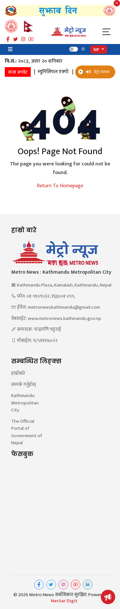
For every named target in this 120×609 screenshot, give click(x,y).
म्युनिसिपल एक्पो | (61, 72)
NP (96, 50)
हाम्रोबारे (18, 373)
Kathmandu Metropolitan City (25, 403)
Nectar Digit (64, 601)
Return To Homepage (60, 186)
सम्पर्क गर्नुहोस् (23, 385)
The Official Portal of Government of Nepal (26, 432)
